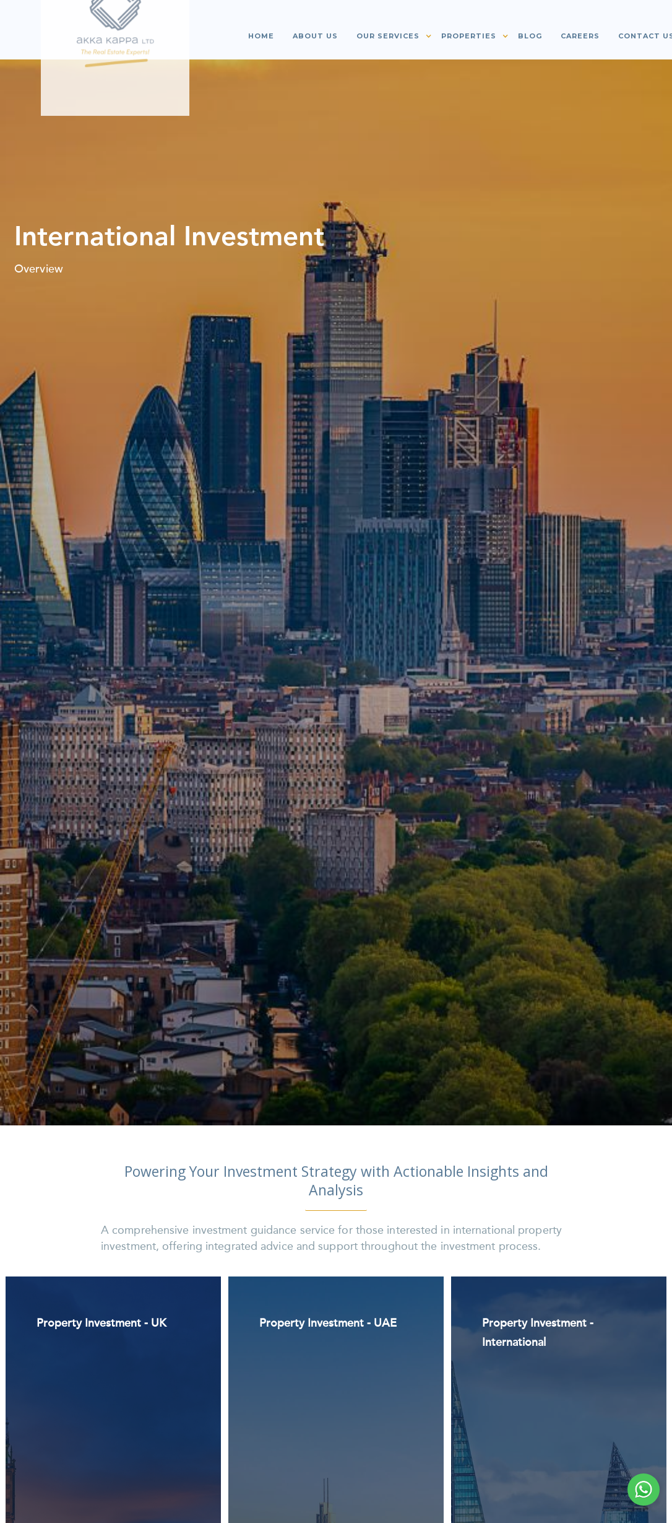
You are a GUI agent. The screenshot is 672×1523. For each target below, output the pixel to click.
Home (261, 36)
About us (315, 36)
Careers (580, 36)
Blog (530, 36)
